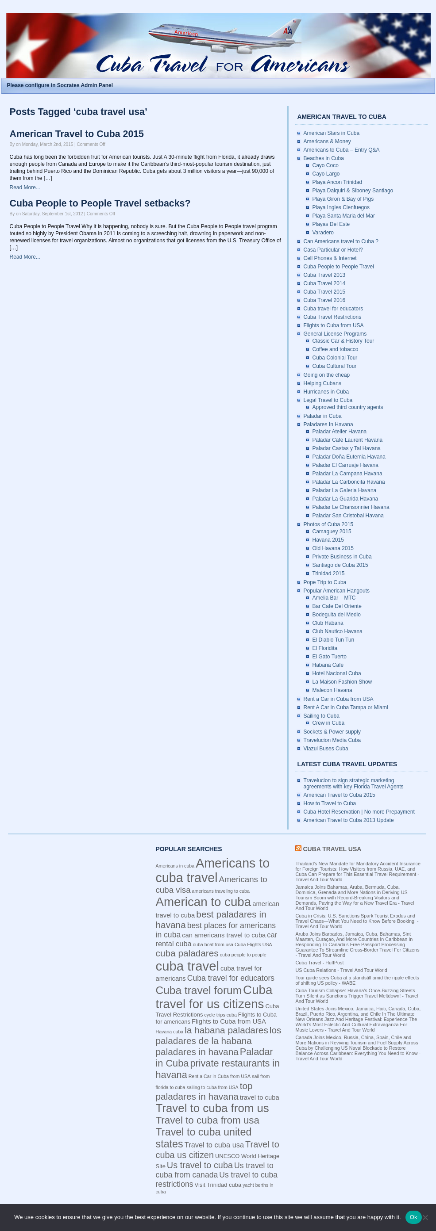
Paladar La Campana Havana (347, 473)
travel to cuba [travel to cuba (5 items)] (259, 1097)
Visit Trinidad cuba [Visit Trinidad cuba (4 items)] (217, 1184)
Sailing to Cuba (322, 716)
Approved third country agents (348, 407)
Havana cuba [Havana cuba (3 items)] (170, 1031)
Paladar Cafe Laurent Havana (348, 440)
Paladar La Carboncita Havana (349, 482)
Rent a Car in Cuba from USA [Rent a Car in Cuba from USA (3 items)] (220, 1076)
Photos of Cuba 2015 (329, 524)
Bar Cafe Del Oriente (337, 606)
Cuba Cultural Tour (335, 366)
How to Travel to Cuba (330, 803)
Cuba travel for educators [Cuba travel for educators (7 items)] (230, 978)
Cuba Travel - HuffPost (320, 962)
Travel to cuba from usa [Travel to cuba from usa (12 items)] (208, 1120)
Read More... (25, 187)
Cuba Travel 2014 (325, 283)
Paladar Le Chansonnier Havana (351, 507)
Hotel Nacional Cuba (337, 673)
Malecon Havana (332, 690)
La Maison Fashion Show (342, 682)
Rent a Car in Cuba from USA (339, 699)
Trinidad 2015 (329, 573)
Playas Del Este (331, 224)
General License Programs (335, 334)
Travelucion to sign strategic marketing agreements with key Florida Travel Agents (354, 783)
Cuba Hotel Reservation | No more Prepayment (359, 812)
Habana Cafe (328, 665)
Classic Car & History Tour (343, 341)
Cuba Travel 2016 (325, 300)
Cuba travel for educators (333, 309)
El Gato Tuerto (330, 657)
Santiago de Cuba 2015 (340, 565)
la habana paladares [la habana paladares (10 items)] (226, 1030)
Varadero (323, 232)
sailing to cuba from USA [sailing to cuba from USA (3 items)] (212, 1087)
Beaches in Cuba (324, 158)
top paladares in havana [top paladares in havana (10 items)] (204, 1091)
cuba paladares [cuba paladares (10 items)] (187, 953)
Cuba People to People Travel (339, 267)
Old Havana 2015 (333, 548)
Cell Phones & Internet (330, 258)
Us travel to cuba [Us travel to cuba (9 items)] (200, 1165)
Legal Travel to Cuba (328, 400)
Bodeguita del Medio (337, 615)
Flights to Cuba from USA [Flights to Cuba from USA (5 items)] (229, 1021)
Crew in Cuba (329, 723)
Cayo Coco (326, 165)
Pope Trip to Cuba (325, 582)
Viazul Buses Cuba (326, 748)
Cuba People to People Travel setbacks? (100, 203)
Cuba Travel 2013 (325, 275)
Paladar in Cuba (323, 416)
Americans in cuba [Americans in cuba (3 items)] (175, 865)
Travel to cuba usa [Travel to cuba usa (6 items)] (214, 1145)
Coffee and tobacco (336, 349)
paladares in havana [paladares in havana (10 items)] (197, 1052)
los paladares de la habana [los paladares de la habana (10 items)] (219, 1035)
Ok (413, 1217)
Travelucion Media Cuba (332, 740)
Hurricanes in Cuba (326, 392)
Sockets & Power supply (332, 732)
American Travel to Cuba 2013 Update (349, 820)
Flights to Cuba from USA (334, 325)
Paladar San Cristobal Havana (348, 515)
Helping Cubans (322, 383)
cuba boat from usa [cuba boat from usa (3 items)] (213, 944)
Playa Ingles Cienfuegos (341, 207)
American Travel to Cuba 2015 (77, 134)
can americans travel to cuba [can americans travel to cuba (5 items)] (224, 935)
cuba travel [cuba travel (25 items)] (187, 966)
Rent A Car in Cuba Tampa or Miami (346, 707)
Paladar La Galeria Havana (345, 490)
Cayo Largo (326, 174)
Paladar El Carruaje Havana (345, 465)
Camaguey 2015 (332, 531)
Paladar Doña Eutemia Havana (349, 457)
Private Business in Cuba (342, 557)
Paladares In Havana (328, 424)
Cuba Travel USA (332, 849)
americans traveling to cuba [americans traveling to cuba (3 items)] (221, 891)
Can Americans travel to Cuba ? (341, 241)
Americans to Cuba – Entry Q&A (342, 150)
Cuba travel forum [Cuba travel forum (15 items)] (199, 990)
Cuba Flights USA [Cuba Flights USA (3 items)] (253, 944)
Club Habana (328, 623)
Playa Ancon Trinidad (338, 182)
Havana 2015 (328, 540)
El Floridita (325, 648)
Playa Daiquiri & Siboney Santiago (353, 190)
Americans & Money (327, 141)
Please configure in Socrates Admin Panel (60, 85)
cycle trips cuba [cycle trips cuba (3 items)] (220, 1014)
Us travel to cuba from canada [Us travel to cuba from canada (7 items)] (215, 1170)
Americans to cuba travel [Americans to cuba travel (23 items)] (213, 870)
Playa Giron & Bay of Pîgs (343, 199)
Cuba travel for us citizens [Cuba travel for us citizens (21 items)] (214, 997)
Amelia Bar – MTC (334, 598)
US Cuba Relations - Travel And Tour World (341, 970)
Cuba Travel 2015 (325, 292)
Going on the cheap (327, 375)
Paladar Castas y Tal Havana (347, 448)
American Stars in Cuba (332, 133)
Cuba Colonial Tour (335, 358)
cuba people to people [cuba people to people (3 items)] (243, 954)
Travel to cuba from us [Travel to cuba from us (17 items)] (212, 1108)
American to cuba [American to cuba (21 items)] (203, 902)
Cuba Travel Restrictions (333, 317)
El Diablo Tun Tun (334, 640)
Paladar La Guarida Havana (345, 499)
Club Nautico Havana (338, 631)
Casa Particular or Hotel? (333, 250)
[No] (425, 1217)
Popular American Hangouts (337, 591)
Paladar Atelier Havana (340, 431)
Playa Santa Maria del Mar (344, 216)
